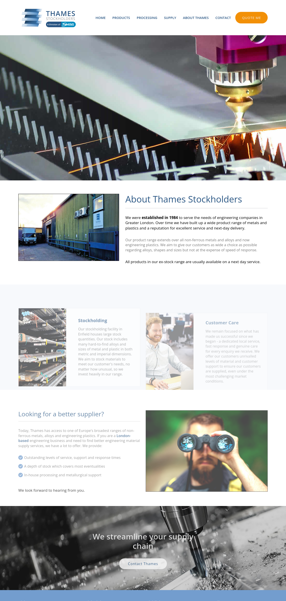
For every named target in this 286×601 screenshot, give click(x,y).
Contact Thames (143, 571)
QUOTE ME (251, 19)
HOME (100, 17)
